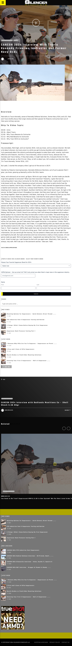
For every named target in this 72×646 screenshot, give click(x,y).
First (2, 285)
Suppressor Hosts (8, 491)
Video (15, 40)
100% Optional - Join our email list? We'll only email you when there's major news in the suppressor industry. (35, 272)
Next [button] (70, 83)
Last (38, 285)
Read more (67, 410)
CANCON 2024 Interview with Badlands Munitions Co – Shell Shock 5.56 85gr (34, 404)
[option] (32, 83)
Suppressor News (7, 40)
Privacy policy (55, 642)
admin (6, 59)
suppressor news (13, 248)
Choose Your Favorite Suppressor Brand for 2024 (16, 262)
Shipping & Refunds (41, 642)
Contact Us (65, 642)
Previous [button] (1, 83)
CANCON (7, 248)
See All (6, 366)
